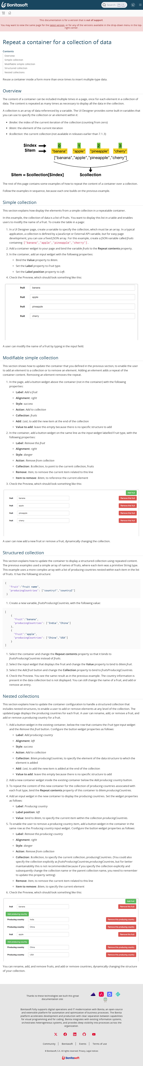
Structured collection (16, 68)
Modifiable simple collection (20, 64)
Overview (10, 55)
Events (82, 1043)
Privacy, (82, 1051)
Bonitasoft (67, 1043)
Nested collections (15, 72)
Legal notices (92, 1051)
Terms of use (100, 1043)
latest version (57, 25)
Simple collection (14, 59)
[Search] (114, 5)
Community (49, 1043)
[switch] (133, 5)
